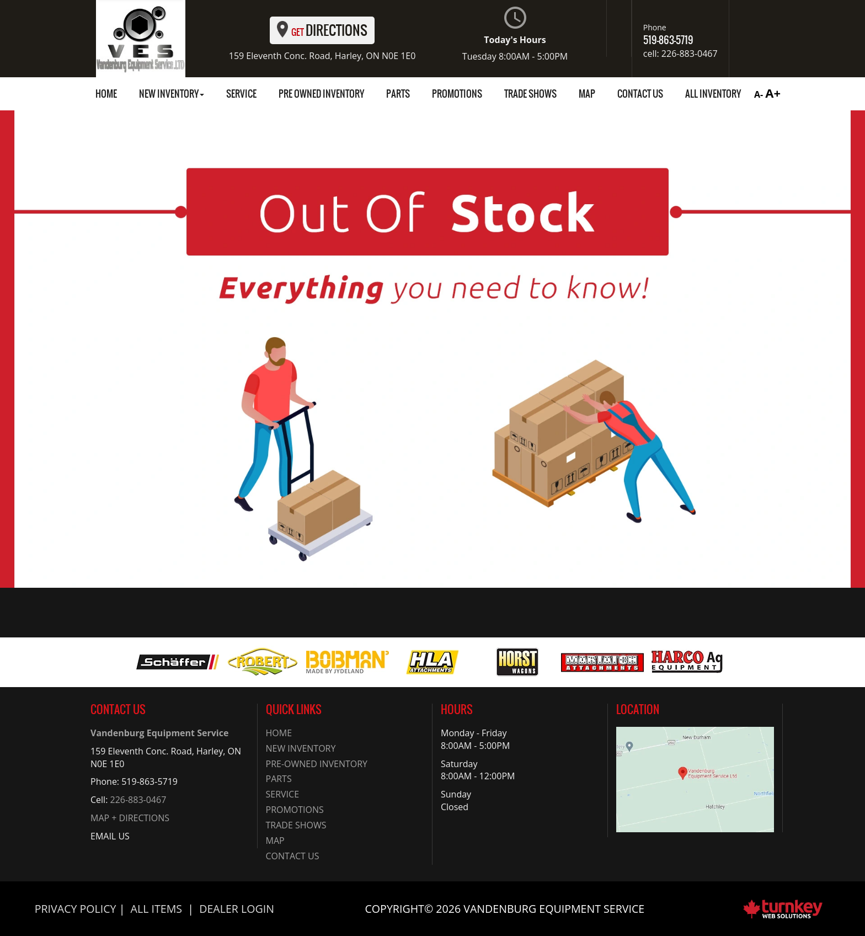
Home (106, 94)
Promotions (457, 94)
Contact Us (640, 94)
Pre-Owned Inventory (317, 764)
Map (587, 94)
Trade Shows (530, 94)
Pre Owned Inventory (321, 94)
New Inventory (301, 748)
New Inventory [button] (171, 94)
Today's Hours (514, 34)
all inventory (713, 94)
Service (241, 94)
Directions (322, 30)
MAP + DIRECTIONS (129, 818)
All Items (156, 908)
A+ (773, 92)
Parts (398, 94)
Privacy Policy (75, 908)
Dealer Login (236, 908)
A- (757, 94)
